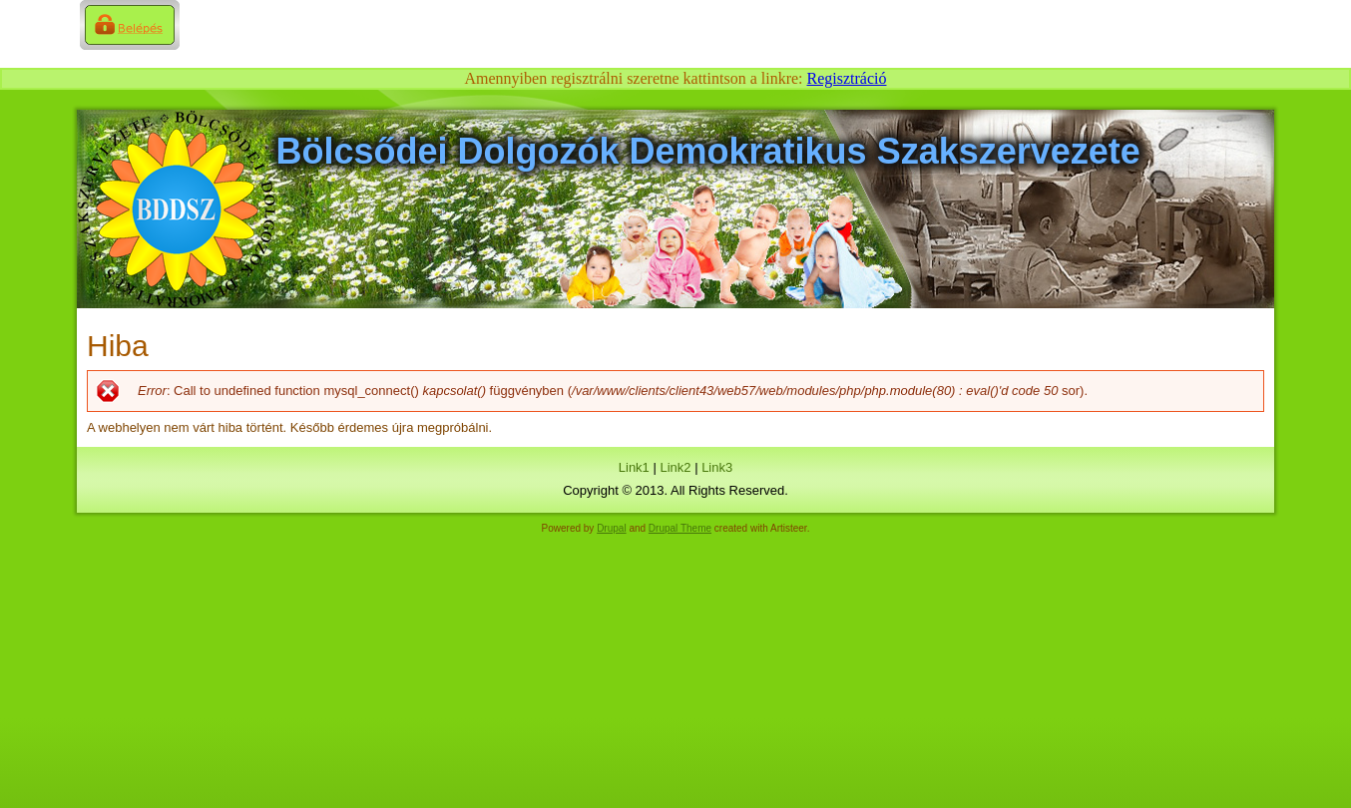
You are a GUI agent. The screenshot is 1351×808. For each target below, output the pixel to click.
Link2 (675, 467)
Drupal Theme (680, 528)
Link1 (634, 467)
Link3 (716, 467)
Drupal (611, 528)
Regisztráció (847, 78)
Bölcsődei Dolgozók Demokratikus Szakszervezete (708, 151)
